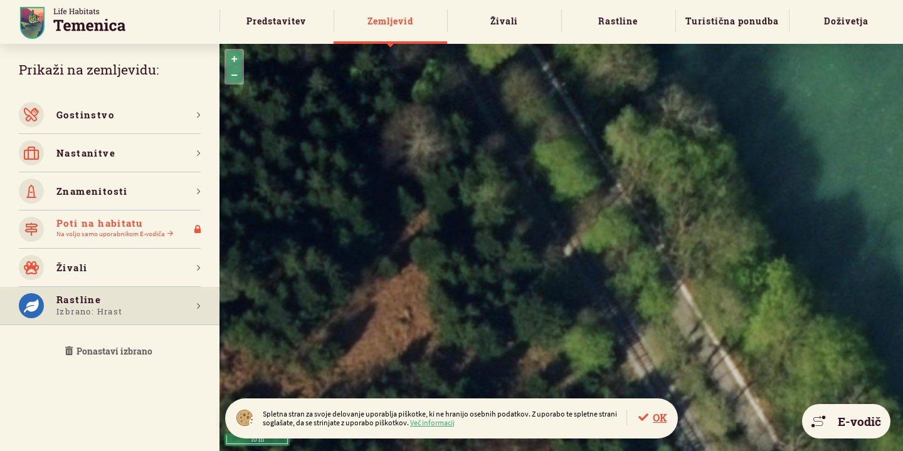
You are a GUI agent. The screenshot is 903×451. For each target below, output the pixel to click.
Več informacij (432, 422)
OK (660, 417)
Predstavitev (276, 21)
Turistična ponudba (732, 21)
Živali (504, 21)
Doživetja (846, 21)
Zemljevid (390, 21)
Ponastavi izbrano (109, 351)
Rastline (618, 21)
